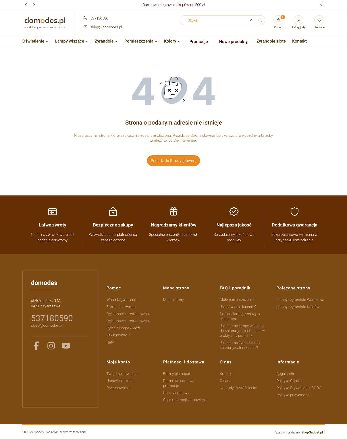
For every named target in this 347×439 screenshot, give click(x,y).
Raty (110, 342)
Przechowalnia (118, 387)
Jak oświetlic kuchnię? (238, 306)
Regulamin (285, 373)
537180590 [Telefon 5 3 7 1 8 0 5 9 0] (99, 18)
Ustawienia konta (120, 380)
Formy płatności (176, 373)
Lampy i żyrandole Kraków (298, 306)
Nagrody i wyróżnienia (238, 387)
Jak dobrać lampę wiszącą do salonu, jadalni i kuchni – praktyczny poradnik (242, 330)
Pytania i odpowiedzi (123, 328)
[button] (320, 4)
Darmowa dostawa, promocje (179, 383)
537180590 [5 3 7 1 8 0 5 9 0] (52, 318)
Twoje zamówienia (121, 373)
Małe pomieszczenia (237, 299)
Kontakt (226, 373)
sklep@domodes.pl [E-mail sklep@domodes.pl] (106, 27)
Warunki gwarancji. (121, 299)
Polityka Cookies (290, 380)
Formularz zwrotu (121, 306)
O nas (224, 380)
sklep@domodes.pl (47, 325)
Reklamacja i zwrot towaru (128, 313)
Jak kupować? (118, 335)
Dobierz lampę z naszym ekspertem (240, 316)
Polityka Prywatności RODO (299, 387)
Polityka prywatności (293, 394)
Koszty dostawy (176, 392)
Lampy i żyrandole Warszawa (300, 299)
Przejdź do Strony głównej (173, 160)
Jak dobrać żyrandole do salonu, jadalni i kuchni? (240, 344)
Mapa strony (173, 299)
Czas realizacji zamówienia (185, 399)
